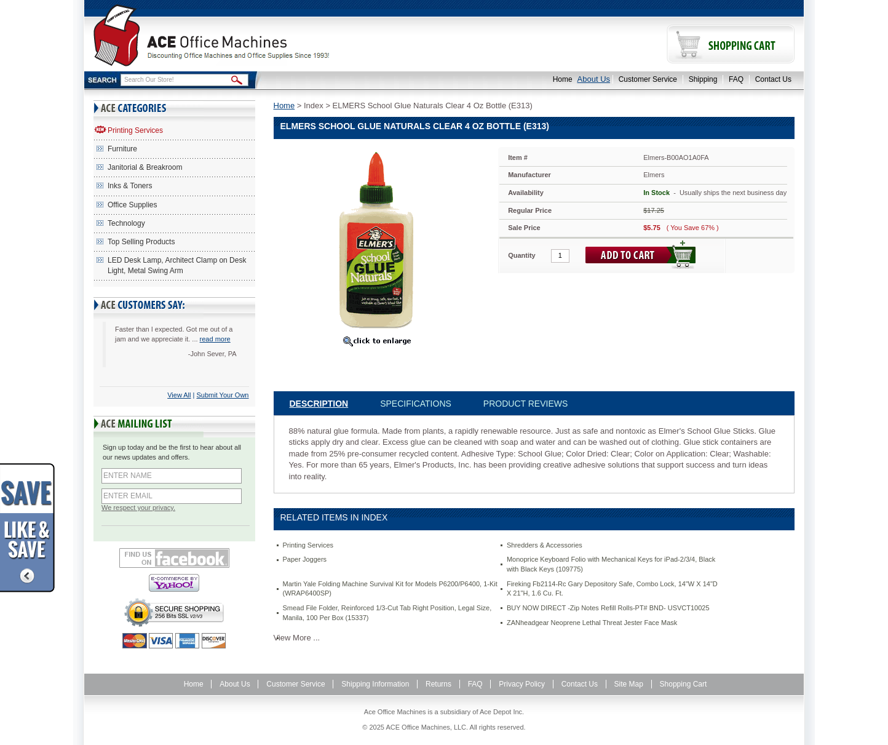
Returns (438, 684)
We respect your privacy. (138, 507)
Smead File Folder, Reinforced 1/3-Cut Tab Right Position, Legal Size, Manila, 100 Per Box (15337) (387, 612)
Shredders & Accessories (544, 545)
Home (563, 79)
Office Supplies (132, 205)
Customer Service (648, 79)
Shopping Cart (683, 684)
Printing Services (135, 130)
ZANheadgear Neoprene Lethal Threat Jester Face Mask (592, 622)
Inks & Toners (130, 185)
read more (215, 339)
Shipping (703, 79)
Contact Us (773, 79)
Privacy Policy (522, 684)
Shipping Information (375, 684)
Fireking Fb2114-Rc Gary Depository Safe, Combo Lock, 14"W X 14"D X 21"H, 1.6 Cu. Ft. (612, 588)
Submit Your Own (223, 395)
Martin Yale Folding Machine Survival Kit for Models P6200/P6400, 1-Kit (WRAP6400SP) (390, 588)
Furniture (122, 149)
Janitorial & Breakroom (145, 167)
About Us (593, 79)
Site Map (628, 684)
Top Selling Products (141, 241)
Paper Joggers (305, 559)
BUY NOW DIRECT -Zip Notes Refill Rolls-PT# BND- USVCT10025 (608, 608)
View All (179, 395)
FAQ (736, 79)
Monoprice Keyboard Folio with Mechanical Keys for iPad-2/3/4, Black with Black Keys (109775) (611, 564)
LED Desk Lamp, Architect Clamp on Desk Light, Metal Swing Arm (177, 265)
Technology (126, 223)
